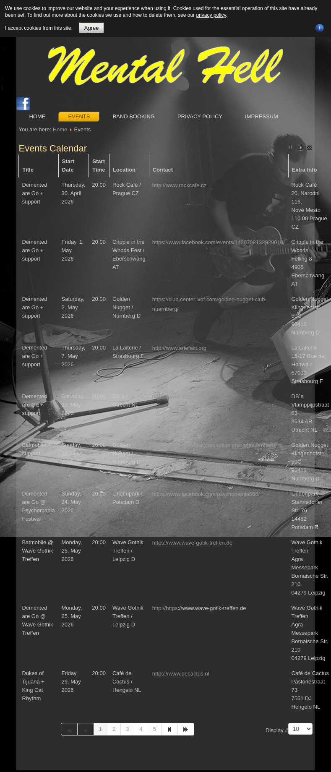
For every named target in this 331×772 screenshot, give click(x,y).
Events (79, 116)
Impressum (261, 116)
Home (37, 116)
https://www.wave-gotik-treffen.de (192, 543)
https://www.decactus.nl (180, 673)
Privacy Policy (199, 116)
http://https (165, 608)
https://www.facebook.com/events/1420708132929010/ (218, 242)
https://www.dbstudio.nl (180, 397)
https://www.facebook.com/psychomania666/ (206, 494)
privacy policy (211, 15)
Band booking (133, 116)
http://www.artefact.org (179, 348)
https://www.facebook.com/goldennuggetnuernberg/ (214, 445)
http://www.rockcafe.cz (179, 185)
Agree (91, 28)
